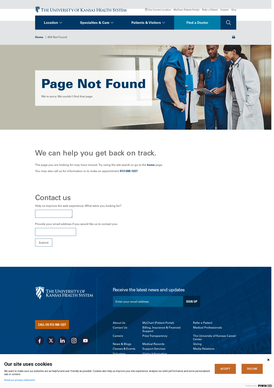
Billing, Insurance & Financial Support (161, 329)
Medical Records (153, 344)
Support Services (153, 348)
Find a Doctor (197, 22)
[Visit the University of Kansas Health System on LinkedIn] (62, 340)
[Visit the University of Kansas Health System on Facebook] (39, 340)
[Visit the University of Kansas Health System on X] (51, 340)
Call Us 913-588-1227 (52, 324)
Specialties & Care (94, 22)
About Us (119, 322)
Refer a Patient (210, 9)
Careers (224, 9)
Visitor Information (154, 353)
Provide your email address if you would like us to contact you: (76, 224)
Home (39, 37)
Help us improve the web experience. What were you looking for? (78, 205)
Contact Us (120, 327)
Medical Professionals (207, 327)
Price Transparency (154, 336)
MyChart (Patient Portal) (186, 9)
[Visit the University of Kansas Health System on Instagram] (74, 340)
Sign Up (191, 301)
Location (51, 22)
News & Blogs (122, 344)
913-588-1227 (129, 171)
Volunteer (119, 353)
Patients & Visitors (146, 22)
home (151, 165)
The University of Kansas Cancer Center (214, 337)
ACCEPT (225, 368)
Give (233, 9)
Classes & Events (124, 348)
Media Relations (203, 348)
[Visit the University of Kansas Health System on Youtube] (85, 340)
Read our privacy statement (19, 380)
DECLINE (252, 368)
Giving (197, 344)
